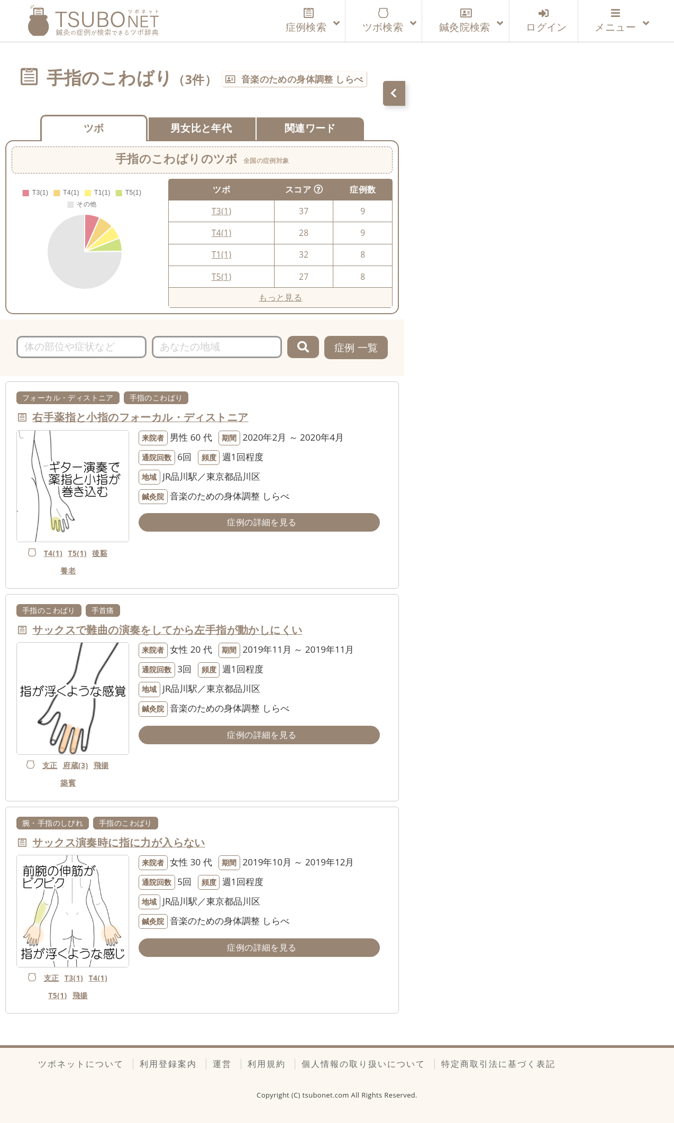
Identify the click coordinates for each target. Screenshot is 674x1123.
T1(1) (221, 254)
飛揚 (101, 765)
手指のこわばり (156, 397)
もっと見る (280, 297)
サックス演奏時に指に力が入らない (118, 842)
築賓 (68, 783)
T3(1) (221, 211)
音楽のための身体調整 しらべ (302, 79)
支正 (50, 765)
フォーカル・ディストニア (68, 397)
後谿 (99, 553)
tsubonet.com (327, 1095)
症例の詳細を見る (261, 522)
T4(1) (221, 233)
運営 (222, 1064)
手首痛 (103, 610)
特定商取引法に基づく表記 (498, 1064)
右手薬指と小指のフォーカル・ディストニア (140, 417)
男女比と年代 (201, 128)
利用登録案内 (168, 1064)
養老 (68, 570)
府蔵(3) (75, 765)
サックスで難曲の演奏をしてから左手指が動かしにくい (167, 630)
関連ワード (310, 128)
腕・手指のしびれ (52, 823)
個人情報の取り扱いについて (363, 1064)
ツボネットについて (81, 1064)
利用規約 (267, 1064)
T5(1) (221, 276)
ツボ (94, 128)
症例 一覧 (356, 347)
